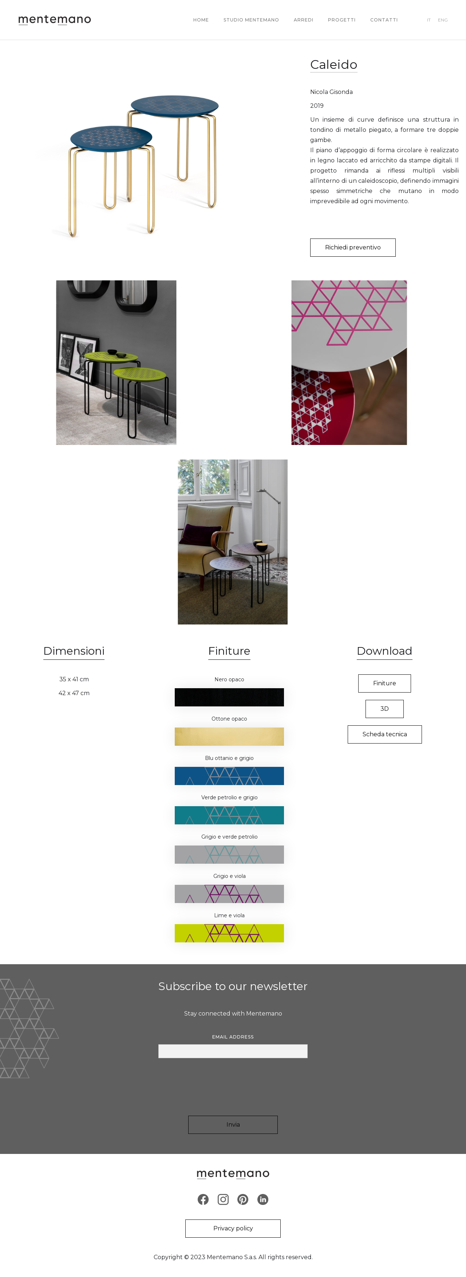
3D (384, 708)
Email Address (233, 1037)
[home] (54, 19)
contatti (384, 20)
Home (201, 20)
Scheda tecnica (385, 734)
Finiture (384, 683)
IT (429, 20)
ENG (443, 20)
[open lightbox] (148, 156)
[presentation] (233, 1087)
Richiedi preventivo (353, 247)
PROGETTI (342, 20)
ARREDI (303, 20)
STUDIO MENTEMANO (251, 20)
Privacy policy (233, 1228)
